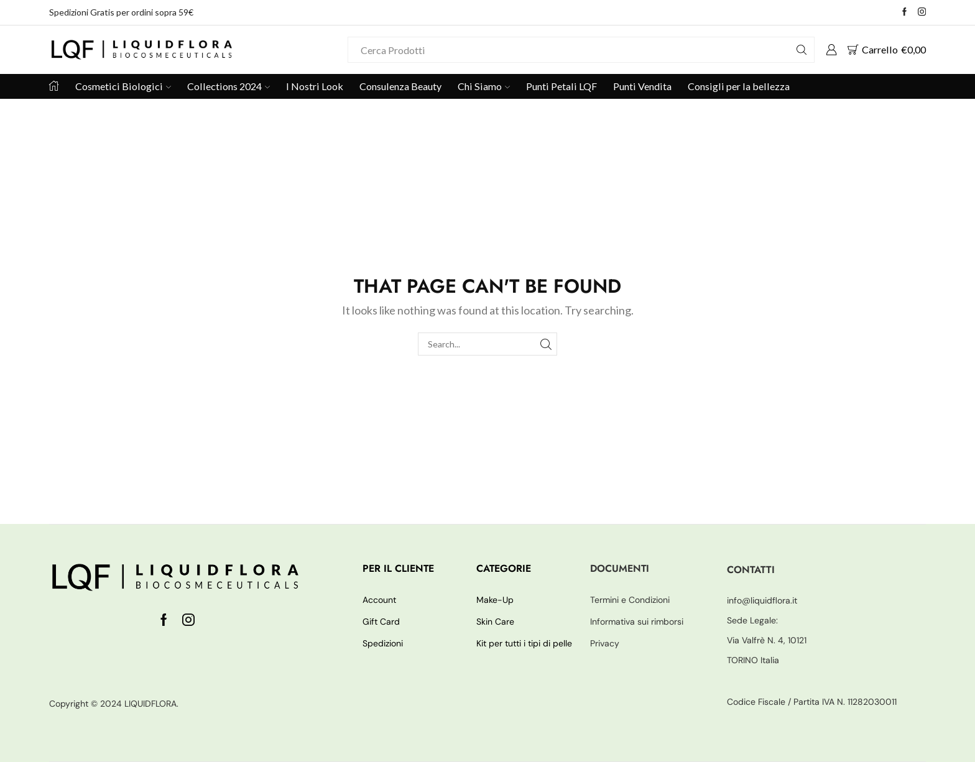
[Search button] (801, 49)
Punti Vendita (642, 86)
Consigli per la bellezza (739, 86)
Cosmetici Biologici (123, 86)
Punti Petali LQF (561, 86)
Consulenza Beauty (400, 86)
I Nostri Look (314, 86)
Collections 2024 (228, 86)
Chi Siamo (484, 86)
